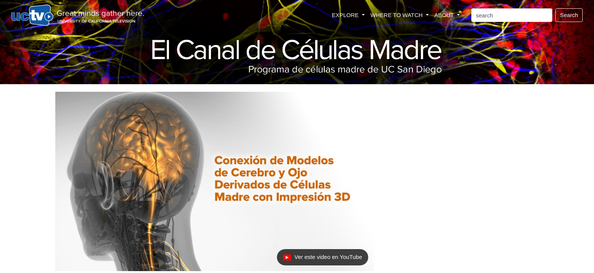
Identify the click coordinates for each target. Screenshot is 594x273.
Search (569, 15)
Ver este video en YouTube (323, 259)
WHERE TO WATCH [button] (397, 15)
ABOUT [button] (445, 15)
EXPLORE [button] (346, 15)
